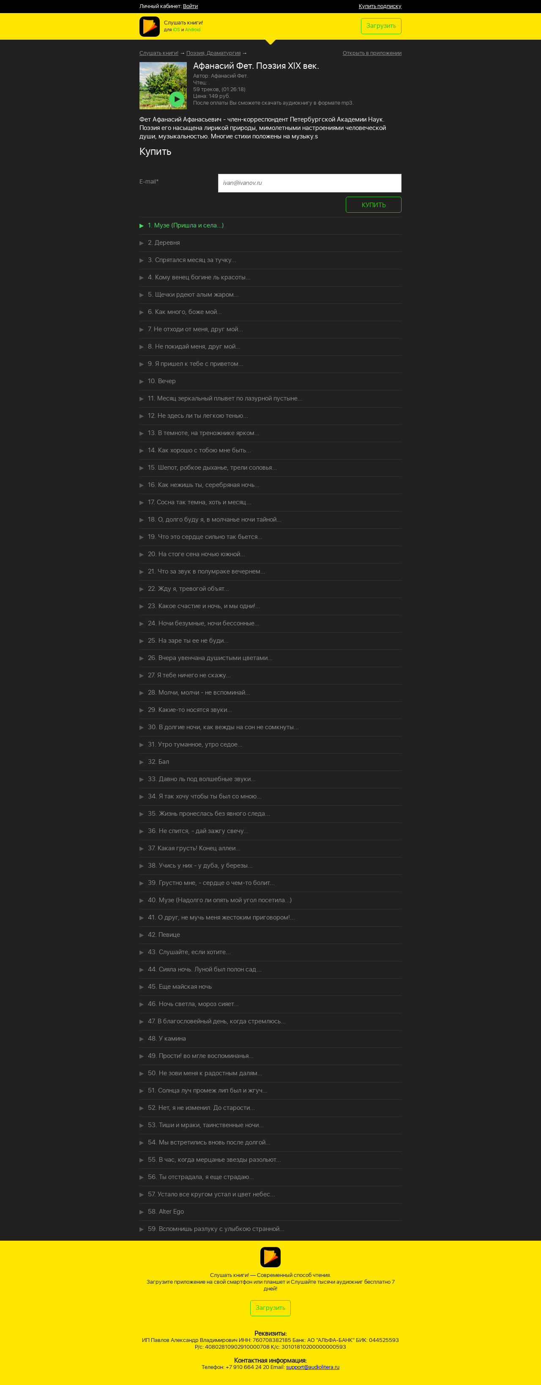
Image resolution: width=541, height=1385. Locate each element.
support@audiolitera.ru (312, 1367)
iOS (176, 30)
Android (192, 30)
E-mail (149, 181)
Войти (190, 7)
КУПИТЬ (374, 205)
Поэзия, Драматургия (213, 53)
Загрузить (381, 26)
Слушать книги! (158, 53)
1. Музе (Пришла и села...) (186, 225)
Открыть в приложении (372, 53)
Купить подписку (380, 7)
